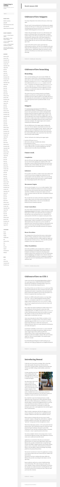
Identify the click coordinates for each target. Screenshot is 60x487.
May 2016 (5, 213)
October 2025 (6, 63)
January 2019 (6, 166)
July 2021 (5, 138)
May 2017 (5, 198)
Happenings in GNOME (8, 5)
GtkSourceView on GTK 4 (36, 276)
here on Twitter (36, 342)
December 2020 (6, 146)
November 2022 (6, 114)
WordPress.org (6, 265)
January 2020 (6, 153)
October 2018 (6, 168)
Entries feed (6, 261)
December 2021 (6, 131)
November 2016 (6, 204)
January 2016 (6, 219)
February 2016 (6, 217)
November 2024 (6, 78)
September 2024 (6, 82)
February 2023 (6, 110)
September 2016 (6, 208)
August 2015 (6, 224)
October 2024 (6, 80)
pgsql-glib (5, 22)
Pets (4, 243)
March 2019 (6, 165)
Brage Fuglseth (6, 38)
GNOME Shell (6, 237)
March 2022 (6, 125)
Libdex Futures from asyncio (9, 28)
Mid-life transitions (7, 20)
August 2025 (6, 67)
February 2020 (6, 151)
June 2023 (5, 106)
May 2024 (5, 90)
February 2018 (6, 181)
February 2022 (6, 127)
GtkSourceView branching (37, 69)
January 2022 (6, 129)
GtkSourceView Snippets (36, 16)
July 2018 (5, 172)
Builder (5, 233)
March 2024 (6, 93)
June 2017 (5, 196)
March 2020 (6, 150)
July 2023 (5, 105)
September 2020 (6, 148)
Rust (4, 245)
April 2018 (5, 178)
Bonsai (5, 231)
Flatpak (5, 235)
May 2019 (5, 161)
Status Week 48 (6, 26)
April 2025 (5, 73)
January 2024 (6, 97)
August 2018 (6, 170)
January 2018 (6, 183)
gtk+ (4, 239)
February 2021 (6, 144)
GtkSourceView (6, 241)
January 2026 (6, 58)
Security (5, 246)
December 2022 (6, 112)
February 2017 (6, 202)
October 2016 (6, 206)
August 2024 (6, 84)
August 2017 (6, 193)
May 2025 (5, 71)
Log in (5, 259)
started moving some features (32, 108)
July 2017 (5, 195)
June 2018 (5, 174)
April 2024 (5, 91)
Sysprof (5, 248)
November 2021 (6, 133)
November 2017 (6, 187)
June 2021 (5, 140)
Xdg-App (5, 252)
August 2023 (6, 103)
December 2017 (6, 185)
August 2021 (6, 136)
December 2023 (6, 99)
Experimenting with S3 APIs (9, 24)
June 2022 (5, 120)
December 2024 (6, 77)
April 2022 (5, 123)
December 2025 (6, 60)
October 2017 (6, 189)
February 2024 (6, 95)
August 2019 (6, 155)
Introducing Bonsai (33, 359)
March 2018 (6, 180)
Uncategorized (6, 250)
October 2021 (6, 135)
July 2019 (5, 157)
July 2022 (5, 118)
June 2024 (5, 88)
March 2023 (6, 108)
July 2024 (5, 86)
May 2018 (5, 176)
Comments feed (6, 263)
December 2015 (6, 221)
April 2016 (5, 215)
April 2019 (5, 163)
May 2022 (5, 121)
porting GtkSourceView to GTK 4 (43, 280)
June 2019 (5, 159)
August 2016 (6, 210)
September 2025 (6, 65)
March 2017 (6, 200)
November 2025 (6, 62)
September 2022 (6, 116)
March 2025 (6, 75)
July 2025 (5, 69)
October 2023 (6, 101)
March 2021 (6, 142)
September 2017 (6, 191)
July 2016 (5, 211)
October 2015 (6, 223)
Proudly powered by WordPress (30, 484)
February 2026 (6, 56)
